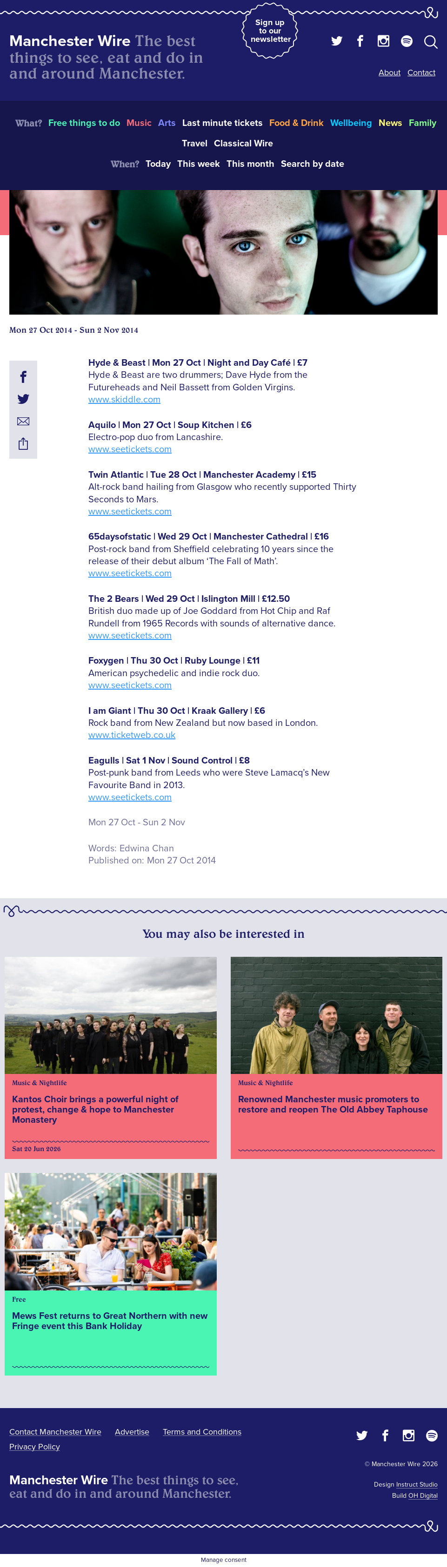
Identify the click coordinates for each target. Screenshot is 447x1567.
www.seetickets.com (130, 449)
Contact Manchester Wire (55, 1432)
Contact (421, 72)
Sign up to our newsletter (271, 30)
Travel (194, 143)
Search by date (312, 164)
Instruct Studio (417, 1484)
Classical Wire (243, 143)
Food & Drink (296, 123)
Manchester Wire (70, 41)
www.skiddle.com (124, 399)
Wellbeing (351, 123)
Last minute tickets (222, 123)
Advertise (132, 1432)
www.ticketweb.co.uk (131, 735)
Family (422, 123)
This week (198, 164)
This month (250, 164)
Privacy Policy (34, 1447)
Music (139, 123)
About (389, 72)
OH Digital (423, 1496)
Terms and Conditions (202, 1432)
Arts (167, 123)
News (390, 123)
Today (158, 164)
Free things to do (84, 123)
